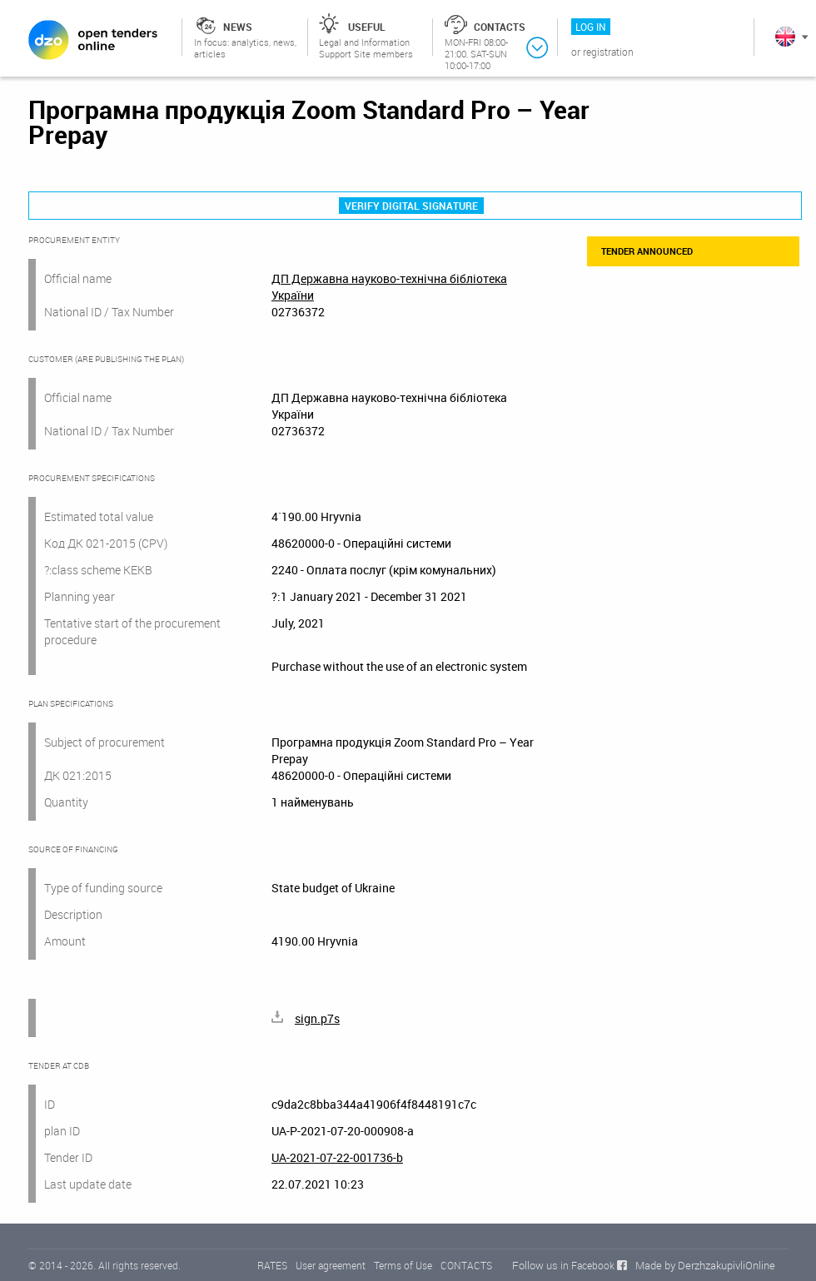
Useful (367, 26)
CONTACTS (466, 1265)
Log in (590, 26)
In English (785, 36)
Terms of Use (403, 1265)
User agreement (331, 1265)
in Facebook (587, 1265)
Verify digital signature (411, 205)
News (237, 26)
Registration (608, 51)
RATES (272, 1265)
